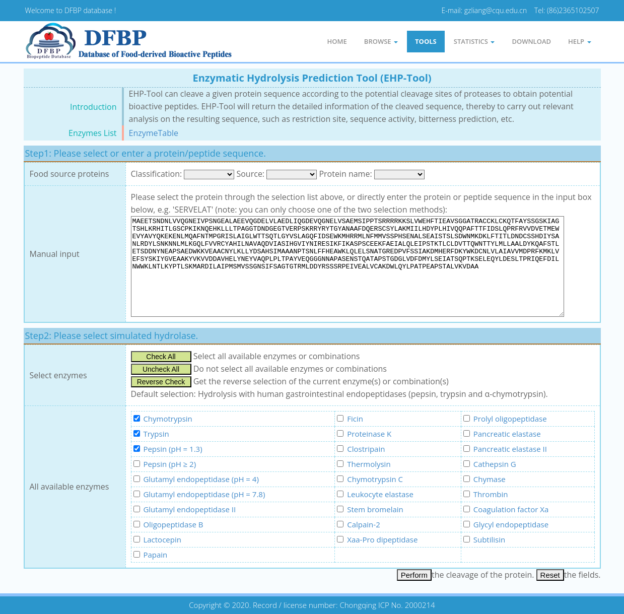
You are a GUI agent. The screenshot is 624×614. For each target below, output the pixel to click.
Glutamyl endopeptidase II (189, 509)
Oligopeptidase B (173, 524)
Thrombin (490, 494)
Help (579, 41)
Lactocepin (162, 539)
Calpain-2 (363, 524)
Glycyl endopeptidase (510, 524)
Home (337, 41)
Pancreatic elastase (507, 434)
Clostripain (366, 449)
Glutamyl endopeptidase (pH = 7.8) (204, 494)
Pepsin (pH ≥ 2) (169, 464)
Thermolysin (368, 464)
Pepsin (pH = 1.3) (172, 449)
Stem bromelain (375, 509)
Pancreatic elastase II (510, 449)
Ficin (355, 419)
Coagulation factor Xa (511, 509)
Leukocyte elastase (380, 494)
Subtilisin (489, 539)
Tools (426, 41)
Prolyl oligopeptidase (510, 419)
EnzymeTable (154, 133)
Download (531, 41)
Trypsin (156, 434)
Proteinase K (369, 434)
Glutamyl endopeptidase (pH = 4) (200, 479)
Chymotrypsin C (375, 479)
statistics (474, 41)
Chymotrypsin (167, 419)
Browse (381, 41)
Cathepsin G (494, 464)
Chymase (489, 479)
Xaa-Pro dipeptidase (382, 539)
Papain (155, 555)
